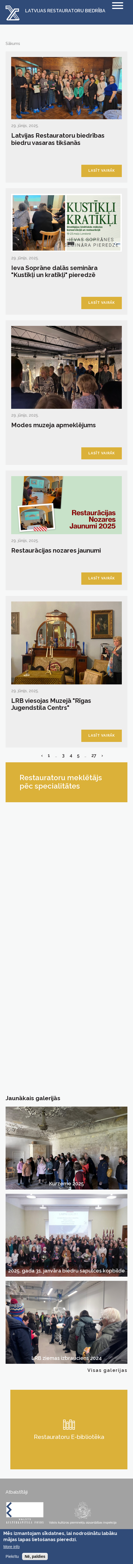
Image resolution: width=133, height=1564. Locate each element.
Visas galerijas (107, 1370)
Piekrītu (12, 1556)
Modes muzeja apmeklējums (53, 425)
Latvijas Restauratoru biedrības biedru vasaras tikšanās (57, 139)
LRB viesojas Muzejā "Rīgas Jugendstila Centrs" (51, 704)
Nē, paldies (35, 1556)
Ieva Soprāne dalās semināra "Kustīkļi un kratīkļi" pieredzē (54, 271)
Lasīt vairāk (101, 171)
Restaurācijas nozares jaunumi (56, 550)
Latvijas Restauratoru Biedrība (65, 10)
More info (11, 1546)
